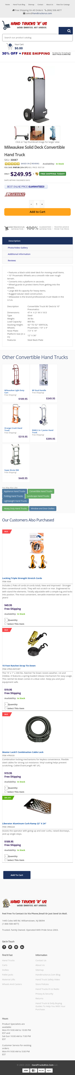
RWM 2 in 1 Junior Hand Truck (42, 433)
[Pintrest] (16, 947)
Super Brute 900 (11, 472)
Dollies (5, 969)
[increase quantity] (42, 204)
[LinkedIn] (22, 947)
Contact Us (41, 960)
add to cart (17, 875)
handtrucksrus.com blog (48, 974)
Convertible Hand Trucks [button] (41, 493)
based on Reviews (30, 163)
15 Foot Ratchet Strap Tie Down (19, 665)
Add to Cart (37, 212)
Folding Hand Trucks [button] (13, 498)
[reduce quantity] (31, 204)
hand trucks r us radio (47, 989)
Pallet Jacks (7, 974)
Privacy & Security (44, 993)
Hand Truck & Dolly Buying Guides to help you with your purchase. (50, 1006)
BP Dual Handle (39, 392)
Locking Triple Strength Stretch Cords (22, 578)
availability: (10, 614)
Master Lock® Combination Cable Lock (22, 752)
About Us (49, 4)
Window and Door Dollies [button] (42, 510)
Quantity (13, 620)
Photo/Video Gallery (18, 247)
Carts (4, 965)
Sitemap (31, 4)
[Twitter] (10, 947)
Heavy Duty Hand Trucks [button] (15, 510)
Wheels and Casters (12, 984)
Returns (39, 998)
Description (14, 240)
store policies (42, 984)
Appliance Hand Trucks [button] (14, 493)
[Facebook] (4, 947)
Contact (40, 4)
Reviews (12, 260)
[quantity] (36, 204)
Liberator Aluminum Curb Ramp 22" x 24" (24, 823)
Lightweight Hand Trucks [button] (15, 503)
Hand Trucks (8, 960)
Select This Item (15, 623)
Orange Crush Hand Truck (13, 431)
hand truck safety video (48, 979)
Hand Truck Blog (19, 4)
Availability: (49, 163)
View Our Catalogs (63, 4)
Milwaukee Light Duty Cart (14, 393)
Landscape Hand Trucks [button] (38, 498)
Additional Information (19, 254)
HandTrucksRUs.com (42, 1064)
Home (7, 4)
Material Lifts (8, 979)
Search (64, 30)
